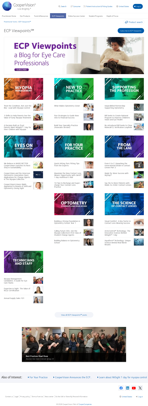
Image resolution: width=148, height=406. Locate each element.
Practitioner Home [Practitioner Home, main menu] (9, 15)
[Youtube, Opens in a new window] (133, 388)
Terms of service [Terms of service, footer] (37, 396)
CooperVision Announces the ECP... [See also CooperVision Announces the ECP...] (73, 377)
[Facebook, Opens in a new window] (121, 388)
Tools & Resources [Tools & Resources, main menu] (41, 15)
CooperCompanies (85, 404)
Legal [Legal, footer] (16, 396)
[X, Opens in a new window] (140, 388)
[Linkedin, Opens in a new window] (127, 388)
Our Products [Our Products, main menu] (25, 15)
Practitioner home (10, 21)
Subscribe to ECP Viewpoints (130, 30)
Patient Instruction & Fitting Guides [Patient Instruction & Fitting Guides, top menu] (99, 6)
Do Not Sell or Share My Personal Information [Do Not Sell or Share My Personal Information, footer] (71, 396)
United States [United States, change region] (124, 6)
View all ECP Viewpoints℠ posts (74, 314)
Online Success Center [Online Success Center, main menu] (76, 15)
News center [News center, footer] (49, 396)
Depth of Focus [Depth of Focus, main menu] (112, 15)
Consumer (77, 6)
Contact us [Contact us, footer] (9, 396)
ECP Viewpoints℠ (24, 21)
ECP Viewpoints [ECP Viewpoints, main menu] (58, 15)
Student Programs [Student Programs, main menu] (96, 15)
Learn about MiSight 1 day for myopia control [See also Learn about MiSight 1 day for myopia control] (123, 377)
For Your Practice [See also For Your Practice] (39, 377)
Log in (137, 6)
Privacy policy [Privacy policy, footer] (25, 396)
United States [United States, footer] (127, 396)
